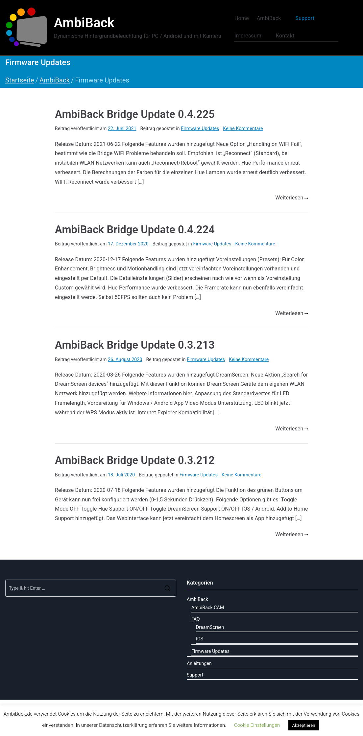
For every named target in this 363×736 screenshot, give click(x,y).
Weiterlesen (291, 198)
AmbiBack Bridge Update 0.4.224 (135, 229)
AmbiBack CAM (207, 607)
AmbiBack (84, 23)
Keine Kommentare (243, 128)
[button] (284, 18)
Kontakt (285, 36)
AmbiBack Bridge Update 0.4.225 (135, 114)
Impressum (251, 36)
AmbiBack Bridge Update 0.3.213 (135, 345)
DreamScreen (210, 627)
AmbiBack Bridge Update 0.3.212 (135, 460)
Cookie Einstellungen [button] (257, 725)
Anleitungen (199, 663)
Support (308, 18)
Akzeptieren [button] (303, 725)
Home (241, 18)
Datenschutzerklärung (123, 725)
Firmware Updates (200, 128)
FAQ (195, 619)
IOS (199, 638)
